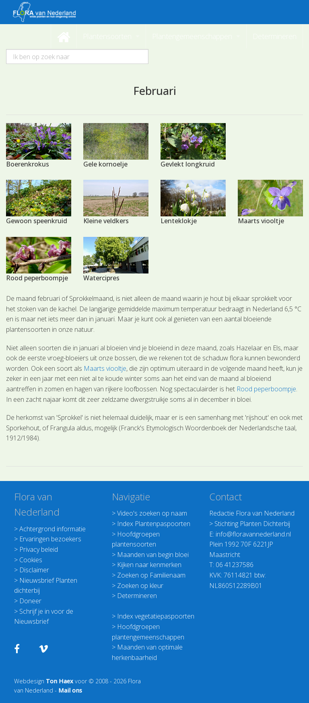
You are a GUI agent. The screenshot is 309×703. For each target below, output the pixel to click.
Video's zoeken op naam (152, 513)
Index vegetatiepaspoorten (155, 616)
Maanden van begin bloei (153, 554)
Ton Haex (59, 681)
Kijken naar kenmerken (149, 564)
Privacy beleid (38, 549)
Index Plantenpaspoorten (153, 523)
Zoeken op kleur (140, 585)
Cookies (30, 559)
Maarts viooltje (105, 368)
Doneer (30, 600)
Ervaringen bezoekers (50, 538)
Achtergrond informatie (52, 528)
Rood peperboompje (266, 388)
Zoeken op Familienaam (151, 575)
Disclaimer (34, 569)
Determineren (137, 595)
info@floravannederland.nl (253, 534)
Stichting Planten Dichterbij (252, 523)
